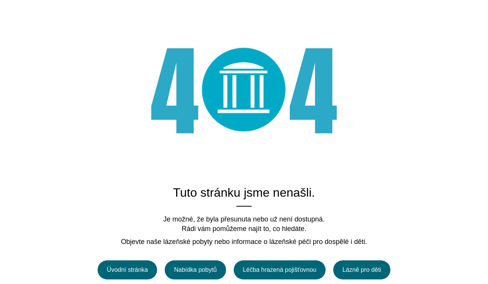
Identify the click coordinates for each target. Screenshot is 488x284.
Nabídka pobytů (195, 269)
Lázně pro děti (361, 269)
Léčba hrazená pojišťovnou (279, 269)
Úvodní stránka (127, 269)
